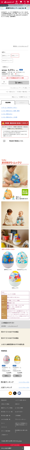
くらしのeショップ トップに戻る (18, 87)
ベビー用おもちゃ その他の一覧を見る (16, 91)
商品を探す (4, 400)
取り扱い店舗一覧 (5, 415)
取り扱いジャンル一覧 (6, 411)
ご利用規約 (18, 415)
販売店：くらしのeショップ (20, 46)
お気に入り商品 (5, 404)
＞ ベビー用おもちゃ (6, 114)
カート (3, 423)
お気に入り (4, 83)
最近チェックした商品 (6, 408)
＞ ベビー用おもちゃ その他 (9, 117)
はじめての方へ (19, 411)
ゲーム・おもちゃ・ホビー (15, 5)
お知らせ (17, 404)
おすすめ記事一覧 (5, 419)
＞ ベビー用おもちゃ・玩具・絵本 (10, 110)
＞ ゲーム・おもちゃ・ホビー (9, 107)
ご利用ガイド (4, 435)
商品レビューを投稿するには (19, 96)
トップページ (4, 5)
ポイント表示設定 (5, 431)
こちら (20, 441)
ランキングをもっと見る (24, 382)
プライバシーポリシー (20, 419)
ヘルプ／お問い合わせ (20, 400)
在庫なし (6, 376)
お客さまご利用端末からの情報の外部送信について (21, 424)
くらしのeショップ (13, 326)
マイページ (4, 427)
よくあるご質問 (19, 408)
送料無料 (3, 326)
